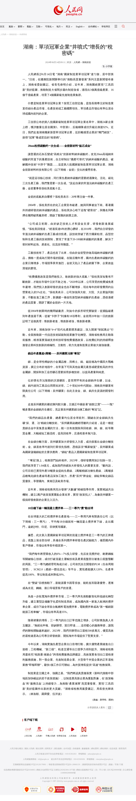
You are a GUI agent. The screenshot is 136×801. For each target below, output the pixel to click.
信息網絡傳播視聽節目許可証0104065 (19, 770)
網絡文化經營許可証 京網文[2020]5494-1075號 (55, 770)
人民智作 (84, 731)
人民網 (3, 34)
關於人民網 (29, 749)
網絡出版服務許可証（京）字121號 (91, 770)
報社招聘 (39, 749)
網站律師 (104, 749)
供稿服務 (76, 749)
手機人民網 (50, 731)
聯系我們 (122, 749)
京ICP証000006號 (114, 770)
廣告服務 (58, 749)
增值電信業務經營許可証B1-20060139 (64, 764)
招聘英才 (48, 749)
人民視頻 (72, 731)
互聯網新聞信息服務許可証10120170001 (29, 764)
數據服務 (85, 749)
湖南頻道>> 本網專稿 (18, 34)
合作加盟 (67, 749)
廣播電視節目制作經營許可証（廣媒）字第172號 (102, 764)
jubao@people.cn (94, 754)
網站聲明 (95, 749)
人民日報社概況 (16, 749)
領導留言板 (61, 731)
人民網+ (39, 731)
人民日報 (28, 731)
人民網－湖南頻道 (82, 62)
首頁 (2, 26)
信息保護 (113, 749)
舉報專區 (105, 26)
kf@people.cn (43, 759)
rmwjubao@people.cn (104, 759)
